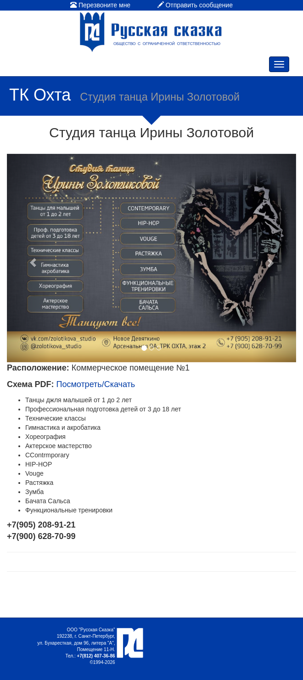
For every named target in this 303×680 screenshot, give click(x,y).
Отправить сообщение (195, 5)
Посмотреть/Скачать (95, 384)
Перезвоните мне (100, 5)
